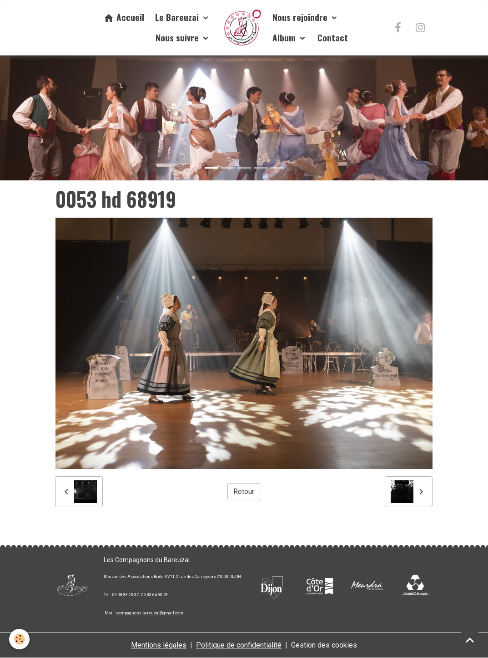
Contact (332, 37)
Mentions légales (158, 645)
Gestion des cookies (324, 645)
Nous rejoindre (301, 17)
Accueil (123, 17)
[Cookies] (19, 639)
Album (285, 37)
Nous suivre (178, 37)
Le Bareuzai (178, 17)
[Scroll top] (469, 639)
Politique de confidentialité (239, 645)
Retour (243, 491)
